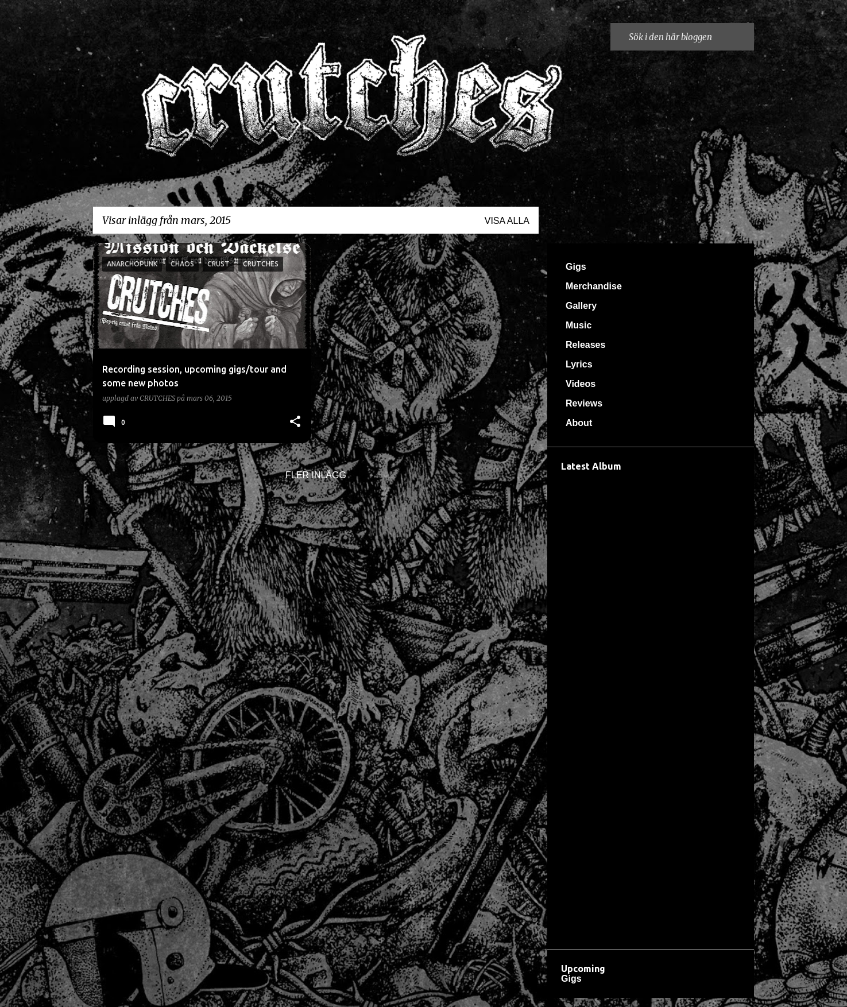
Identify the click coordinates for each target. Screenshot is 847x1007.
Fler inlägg (315, 475)
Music (578, 325)
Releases (585, 345)
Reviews (584, 403)
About (579, 423)
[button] (295, 422)
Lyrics (579, 364)
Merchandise (594, 286)
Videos (580, 384)
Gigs (576, 267)
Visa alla (507, 221)
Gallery (581, 306)
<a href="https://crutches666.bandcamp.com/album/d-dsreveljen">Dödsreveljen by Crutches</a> (650, 707)
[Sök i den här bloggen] (689, 37)
